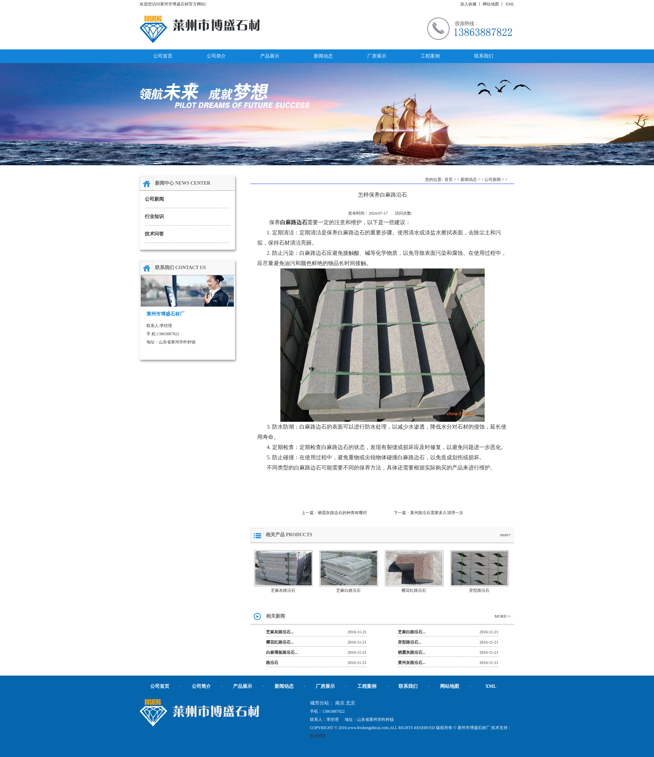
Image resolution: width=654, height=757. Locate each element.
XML (509, 4)
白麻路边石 (293, 222)
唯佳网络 (318, 735)
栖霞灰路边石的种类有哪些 (342, 512)
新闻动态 (469, 179)
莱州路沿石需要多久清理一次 (436, 512)
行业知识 (154, 216)
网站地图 (491, 4)
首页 (449, 179)
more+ (505, 534)
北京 (350, 703)
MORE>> (503, 616)
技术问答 (154, 233)
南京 (340, 703)
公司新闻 (154, 199)
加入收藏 (468, 4)
